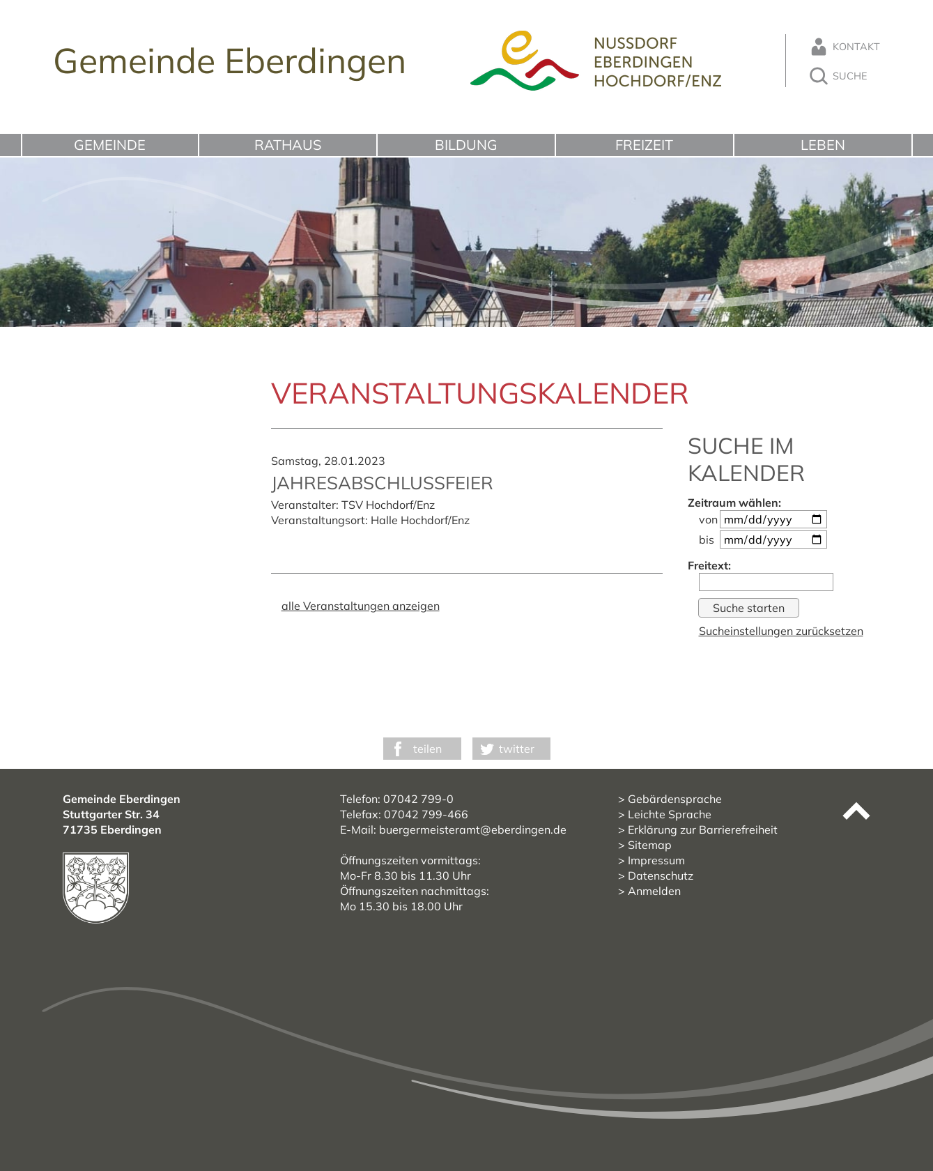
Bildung (466, 144)
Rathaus (287, 144)
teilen (427, 749)
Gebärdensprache (675, 799)
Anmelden (654, 891)
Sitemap (650, 845)
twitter (516, 749)
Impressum (656, 860)
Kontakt (844, 46)
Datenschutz (660, 875)
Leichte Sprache (669, 814)
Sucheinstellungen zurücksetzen (781, 631)
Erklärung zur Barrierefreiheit (703, 829)
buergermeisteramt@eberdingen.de (472, 829)
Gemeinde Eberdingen (229, 60)
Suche (837, 76)
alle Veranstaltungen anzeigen (361, 606)
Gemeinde (110, 144)
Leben (823, 144)
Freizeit (644, 144)
